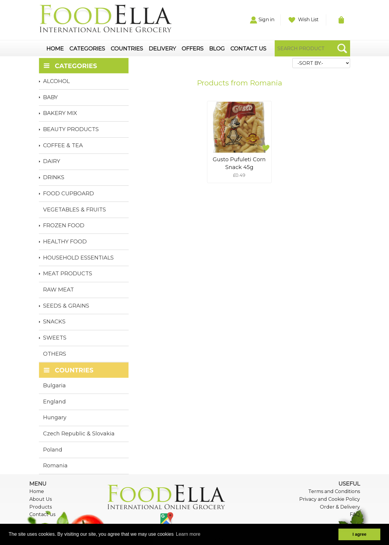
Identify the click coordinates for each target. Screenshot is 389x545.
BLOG (217, 49)
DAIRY (51, 161)
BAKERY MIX (60, 113)
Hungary (54, 417)
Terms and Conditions (334, 491)
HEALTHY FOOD (65, 241)
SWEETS (54, 337)
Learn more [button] (188, 534)
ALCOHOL (56, 81)
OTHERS (54, 354)
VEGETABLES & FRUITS (74, 209)
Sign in (262, 19)
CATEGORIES (87, 49)
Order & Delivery (340, 507)
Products (40, 507)
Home (36, 491)
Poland (52, 449)
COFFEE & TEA (63, 145)
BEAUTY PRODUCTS (71, 129)
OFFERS (192, 49)
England (54, 401)
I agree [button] (359, 534)
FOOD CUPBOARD (68, 193)
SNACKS (54, 321)
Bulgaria (54, 385)
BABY (50, 97)
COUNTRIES (127, 49)
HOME (55, 49)
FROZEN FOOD (63, 225)
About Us (40, 499)
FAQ (355, 514)
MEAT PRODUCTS (67, 273)
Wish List (303, 19)
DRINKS (53, 177)
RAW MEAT (58, 289)
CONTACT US (248, 49)
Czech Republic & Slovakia (79, 433)
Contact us (42, 514)
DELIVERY (162, 49)
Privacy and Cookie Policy (329, 499)
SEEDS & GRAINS (66, 306)
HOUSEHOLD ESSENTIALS (78, 257)
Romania (55, 465)
